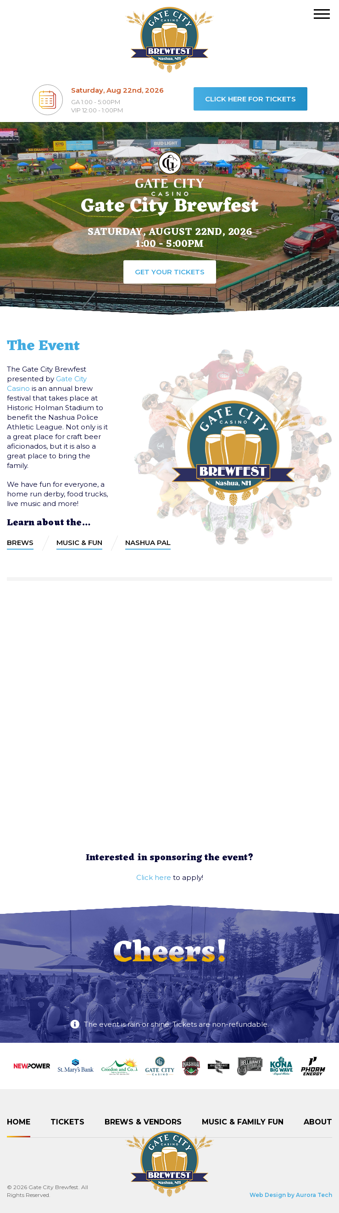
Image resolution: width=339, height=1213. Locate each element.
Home (18, 1122)
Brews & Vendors (143, 1122)
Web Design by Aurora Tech (291, 1194)
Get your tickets (170, 271)
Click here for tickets (250, 99)
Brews (20, 542)
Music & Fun (79, 542)
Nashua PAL (148, 542)
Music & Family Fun (242, 1122)
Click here (153, 877)
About (318, 1122)
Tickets (67, 1122)
